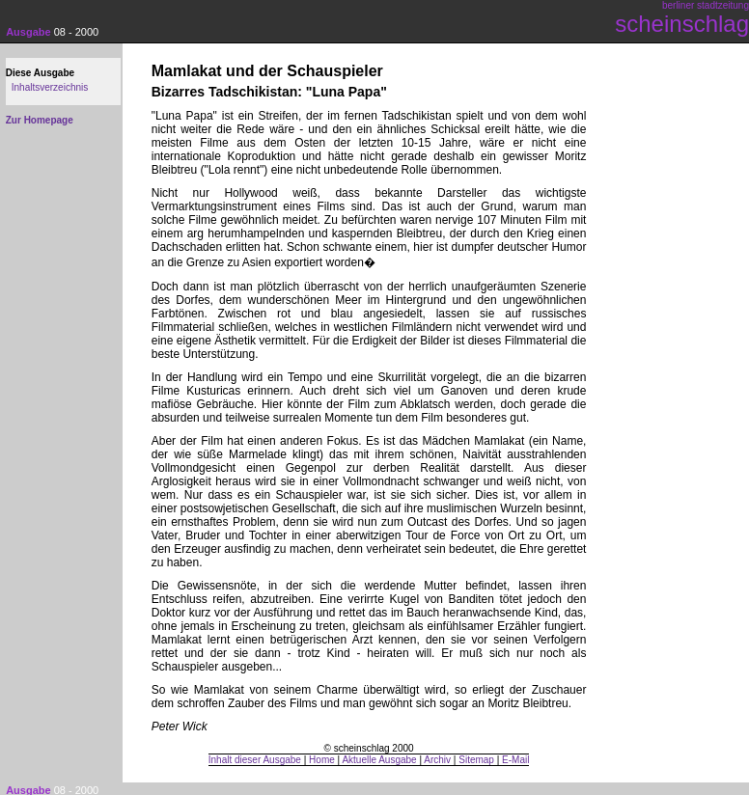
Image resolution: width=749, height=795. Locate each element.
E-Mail (515, 759)
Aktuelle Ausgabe (379, 759)
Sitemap (476, 759)
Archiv (437, 759)
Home (322, 759)
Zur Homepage (39, 120)
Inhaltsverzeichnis (50, 87)
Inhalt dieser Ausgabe (254, 759)
